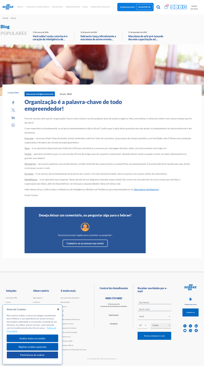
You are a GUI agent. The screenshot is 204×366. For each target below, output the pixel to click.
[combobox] (154, 317)
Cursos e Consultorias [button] (37, 7)
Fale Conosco (114, 315)
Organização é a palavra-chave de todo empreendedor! (73, 105)
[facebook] (184, 326)
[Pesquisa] (158, 7)
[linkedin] (196, 326)
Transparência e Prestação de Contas (74, 350)
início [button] (20, 7)
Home (5, 18)
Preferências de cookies (32, 355)
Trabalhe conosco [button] (100, 7)
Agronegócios (38, 298)
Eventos (63, 306)
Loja (62, 311)
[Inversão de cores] (185, 7)
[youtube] (184, 330)
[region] (32, 334)
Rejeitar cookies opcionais (32, 346)
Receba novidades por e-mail (154, 336)
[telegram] (196, 330)
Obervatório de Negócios (146, 189)
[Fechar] (58, 309)
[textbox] (156, 316)
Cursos (8, 302)
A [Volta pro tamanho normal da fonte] (180, 7)
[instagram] (190, 330)
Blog (62, 315)
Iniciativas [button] (57, 7)
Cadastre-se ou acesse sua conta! (85, 243)
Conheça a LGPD (67, 341)
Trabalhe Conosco (67, 324)
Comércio (36, 302)
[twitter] (190, 326)
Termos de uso (66, 337)
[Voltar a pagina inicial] (9, 7)
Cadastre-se (144, 7)
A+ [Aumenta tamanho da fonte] (172, 7)
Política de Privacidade (69, 332)
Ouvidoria (113, 323)
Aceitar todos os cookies (32, 338)
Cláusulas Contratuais (68, 328)
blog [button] (85, 7)
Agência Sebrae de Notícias (70, 319)
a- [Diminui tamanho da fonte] (176, 7)
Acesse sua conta (127, 7)
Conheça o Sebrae (67, 345)
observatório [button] (73, 7)
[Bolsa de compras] (166, 7)
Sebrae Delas (65, 302)
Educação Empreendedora (70, 298)
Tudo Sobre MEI (11, 298)
